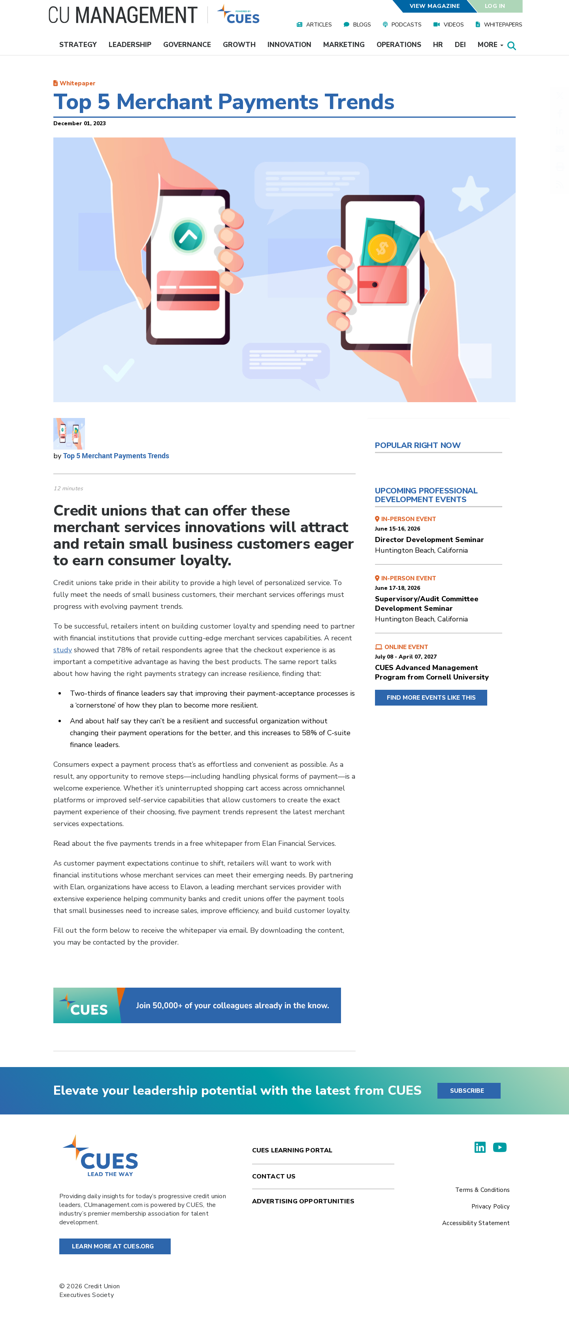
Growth (239, 44)
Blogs (362, 24)
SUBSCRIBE (467, 1091)
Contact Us (274, 1176)
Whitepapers (503, 24)
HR (438, 44)
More (490, 44)
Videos (454, 24)
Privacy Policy (490, 1206)
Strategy (78, 44)
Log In (495, 6)
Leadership (130, 44)
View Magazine (434, 6)
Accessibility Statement (476, 1223)
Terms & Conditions (482, 1190)
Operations (399, 44)
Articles (319, 24)
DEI (460, 44)
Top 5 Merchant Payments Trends (116, 455)
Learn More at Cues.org (113, 1246)
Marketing (344, 44)
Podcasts (407, 24)
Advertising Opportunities (303, 1201)
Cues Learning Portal (292, 1150)
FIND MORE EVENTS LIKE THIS (431, 698)
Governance (187, 44)
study (62, 650)
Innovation (289, 44)
